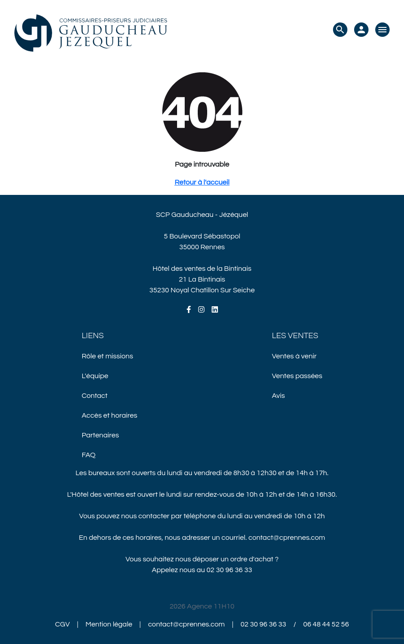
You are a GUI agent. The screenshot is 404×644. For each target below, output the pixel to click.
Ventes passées (297, 375)
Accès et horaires (110, 415)
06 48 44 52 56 (326, 624)
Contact (94, 395)
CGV (62, 624)
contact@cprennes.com (287, 537)
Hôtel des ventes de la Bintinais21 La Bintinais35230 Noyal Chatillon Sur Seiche (202, 279)
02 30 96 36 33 (230, 569)
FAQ (89, 455)
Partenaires (100, 435)
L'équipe (95, 375)
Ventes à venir (294, 356)
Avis (278, 395)
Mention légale (108, 624)
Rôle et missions (107, 356)
